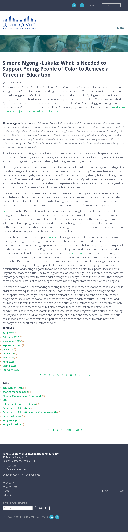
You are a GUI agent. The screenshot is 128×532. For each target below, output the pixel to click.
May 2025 (8, 357)
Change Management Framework (22, 396)
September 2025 (12, 345)
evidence (53, 237)
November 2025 (12, 341)
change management (15, 391)
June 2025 (8, 353)
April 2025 (8, 361)
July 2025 (8, 349)
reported (38, 261)
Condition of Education (16, 408)
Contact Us (93, 5)
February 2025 (11, 369)
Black (70, 253)
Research (8, 211)
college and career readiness (19, 404)
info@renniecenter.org (14, 469)
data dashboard (12, 416)
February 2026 (11, 337)
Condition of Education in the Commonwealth (30, 412)
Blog (6, 491)
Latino (82, 253)
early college (10, 420)
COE (5, 399)
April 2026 (8, 333)
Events (7, 495)
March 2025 (9, 365)
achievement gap (13, 387)
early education (12, 424)
